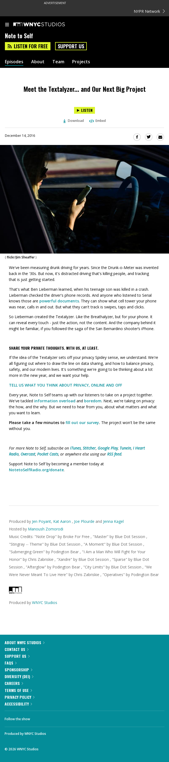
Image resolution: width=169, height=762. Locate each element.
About (37, 62)
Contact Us (16, 649)
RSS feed (114, 454)
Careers (14, 683)
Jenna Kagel (113, 521)
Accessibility (18, 704)
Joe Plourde (84, 521)
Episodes (14, 62)
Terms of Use (18, 690)
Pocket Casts (47, 454)
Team (58, 62)
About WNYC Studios (24, 642)
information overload (54, 400)
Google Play (108, 448)
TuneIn (125, 448)
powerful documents (59, 300)
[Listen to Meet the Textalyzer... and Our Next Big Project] (84, 110)
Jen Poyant (41, 521)
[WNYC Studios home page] (45, 24)
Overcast (28, 454)
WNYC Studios (44, 602)
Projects (81, 62)
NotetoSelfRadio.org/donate (36, 469)
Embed (97, 120)
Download (73, 120)
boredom (92, 400)
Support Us (71, 46)
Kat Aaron (62, 521)
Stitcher (89, 448)
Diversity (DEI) (19, 676)
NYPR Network (149, 11)
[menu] (7, 25)
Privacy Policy (19, 697)
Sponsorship (18, 669)
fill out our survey (82, 422)
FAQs (11, 663)
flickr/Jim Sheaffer (21, 257)
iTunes (75, 448)
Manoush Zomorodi (45, 529)
